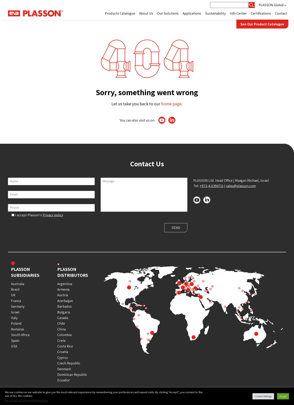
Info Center (238, 13)
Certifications (261, 13)
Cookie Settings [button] (263, 396)
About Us (146, 13)
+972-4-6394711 (211, 186)
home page (171, 104)
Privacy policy (53, 215)
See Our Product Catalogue (262, 24)
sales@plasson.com (241, 186)
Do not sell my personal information (26, 400)
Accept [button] (283, 396)
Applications (192, 13)
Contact (281, 13)
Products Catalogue (120, 13)
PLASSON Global (271, 5)
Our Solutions (168, 13)
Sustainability (215, 13)
